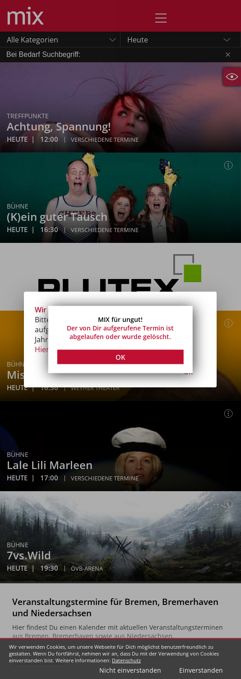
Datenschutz (126, 660)
